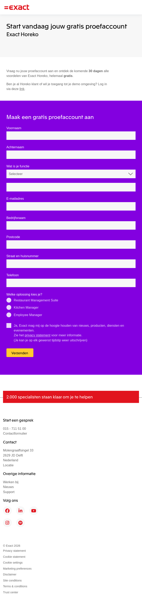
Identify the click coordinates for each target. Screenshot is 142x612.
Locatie (8, 465)
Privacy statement (14, 550)
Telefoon (12, 275)
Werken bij (11, 482)
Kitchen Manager (26, 307)
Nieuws (8, 487)
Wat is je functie (17, 166)
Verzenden (19, 353)
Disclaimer (9, 574)
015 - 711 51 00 (14, 428)
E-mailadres (15, 198)
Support (8, 492)
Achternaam (15, 147)
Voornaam (13, 128)
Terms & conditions (15, 586)
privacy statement (37, 335)
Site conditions (12, 580)
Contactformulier (15, 433)
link (22, 89)
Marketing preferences (17, 568)
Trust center (10, 592)
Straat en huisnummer (22, 256)
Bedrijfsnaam (16, 218)
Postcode (13, 237)
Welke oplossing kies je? (24, 294)
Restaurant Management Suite (36, 300)
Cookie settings (13, 562)
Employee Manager (28, 315)
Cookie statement (14, 556)
